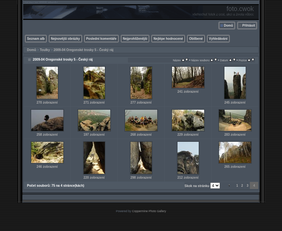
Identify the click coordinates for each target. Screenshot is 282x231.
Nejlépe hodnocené (168, 38)
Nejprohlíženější (135, 38)
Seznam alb (36, 38)
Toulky (45, 50)
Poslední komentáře (101, 38)
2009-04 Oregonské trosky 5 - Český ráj (84, 50)
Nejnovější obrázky (65, 38)
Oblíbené (196, 38)
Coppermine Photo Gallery (149, 211)
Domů (228, 25)
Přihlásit (248, 25)
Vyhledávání (218, 38)
